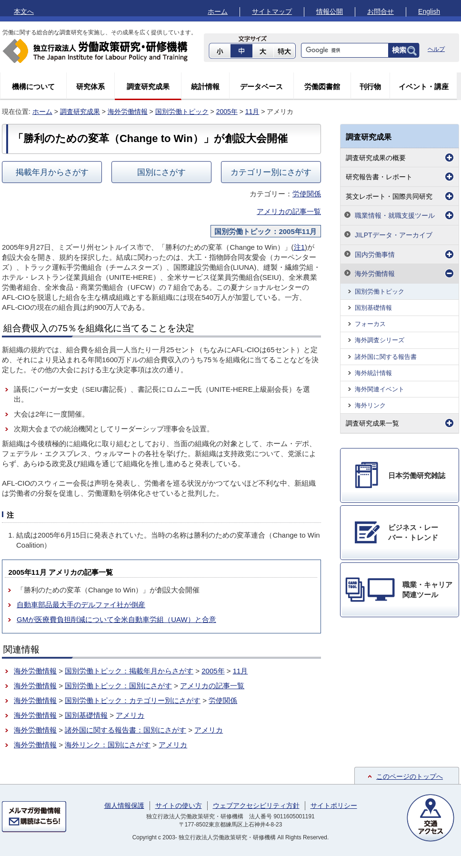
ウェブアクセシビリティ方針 (256, 805)
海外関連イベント (379, 389)
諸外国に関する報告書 (386, 356)
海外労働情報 (128, 111)
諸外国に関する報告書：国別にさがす (125, 730)
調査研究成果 (148, 86)
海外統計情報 (373, 373)
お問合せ (380, 11)
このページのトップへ (409, 776)
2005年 (227, 111)
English (429, 11)
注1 (299, 247)
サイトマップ (272, 11)
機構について (33, 86)
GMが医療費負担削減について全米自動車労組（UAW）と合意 (116, 619)
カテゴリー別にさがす (270, 172)
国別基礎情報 (86, 715)
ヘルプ (436, 49)
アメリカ (130, 715)
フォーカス (370, 323)
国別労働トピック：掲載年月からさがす (129, 671)
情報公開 (329, 11)
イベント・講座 (424, 86)
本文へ (24, 11)
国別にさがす (161, 172)
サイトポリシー (334, 805)
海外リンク (370, 405)
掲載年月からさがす (52, 172)
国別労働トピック (182, 111)
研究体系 (90, 86)
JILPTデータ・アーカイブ (393, 235)
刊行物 (370, 86)
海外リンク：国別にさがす (107, 745)
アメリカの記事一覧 (289, 211)
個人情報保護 (124, 805)
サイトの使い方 (178, 805)
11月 (252, 111)
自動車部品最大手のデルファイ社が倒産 (81, 605)
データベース (261, 86)
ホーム (218, 11)
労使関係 (306, 194)
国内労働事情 (375, 254)
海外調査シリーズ (379, 340)
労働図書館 (322, 86)
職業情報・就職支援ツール (395, 215)
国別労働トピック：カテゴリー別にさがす (132, 700)
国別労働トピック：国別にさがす (118, 686)
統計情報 (205, 86)
